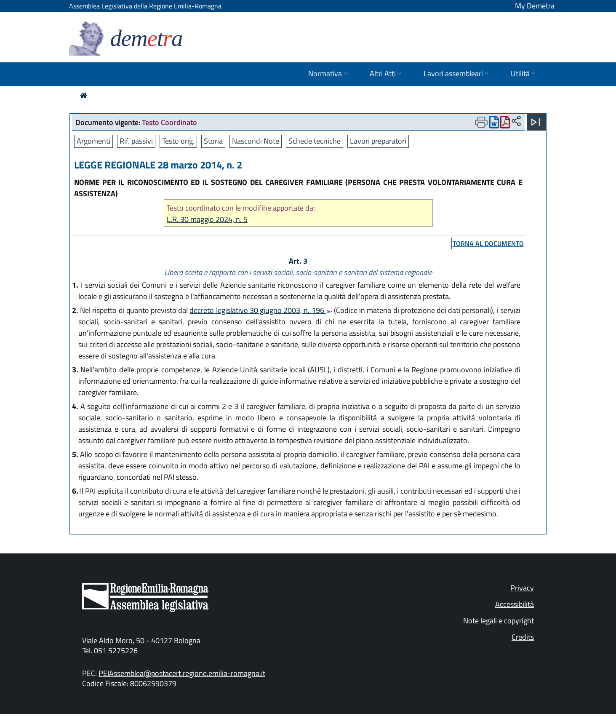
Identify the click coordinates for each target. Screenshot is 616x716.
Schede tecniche (314, 141)
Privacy (522, 587)
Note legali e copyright (498, 620)
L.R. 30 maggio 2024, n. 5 (207, 219)
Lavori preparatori (378, 141)
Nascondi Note (255, 141)
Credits (523, 637)
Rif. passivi (136, 141)
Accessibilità (514, 604)
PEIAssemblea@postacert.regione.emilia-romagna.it (182, 673)
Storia (213, 141)
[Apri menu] (535, 122)
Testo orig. (178, 141)
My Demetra (535, 5)
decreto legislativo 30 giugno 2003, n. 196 (260, 310)
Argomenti (93, 141)
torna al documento (488, 243)
